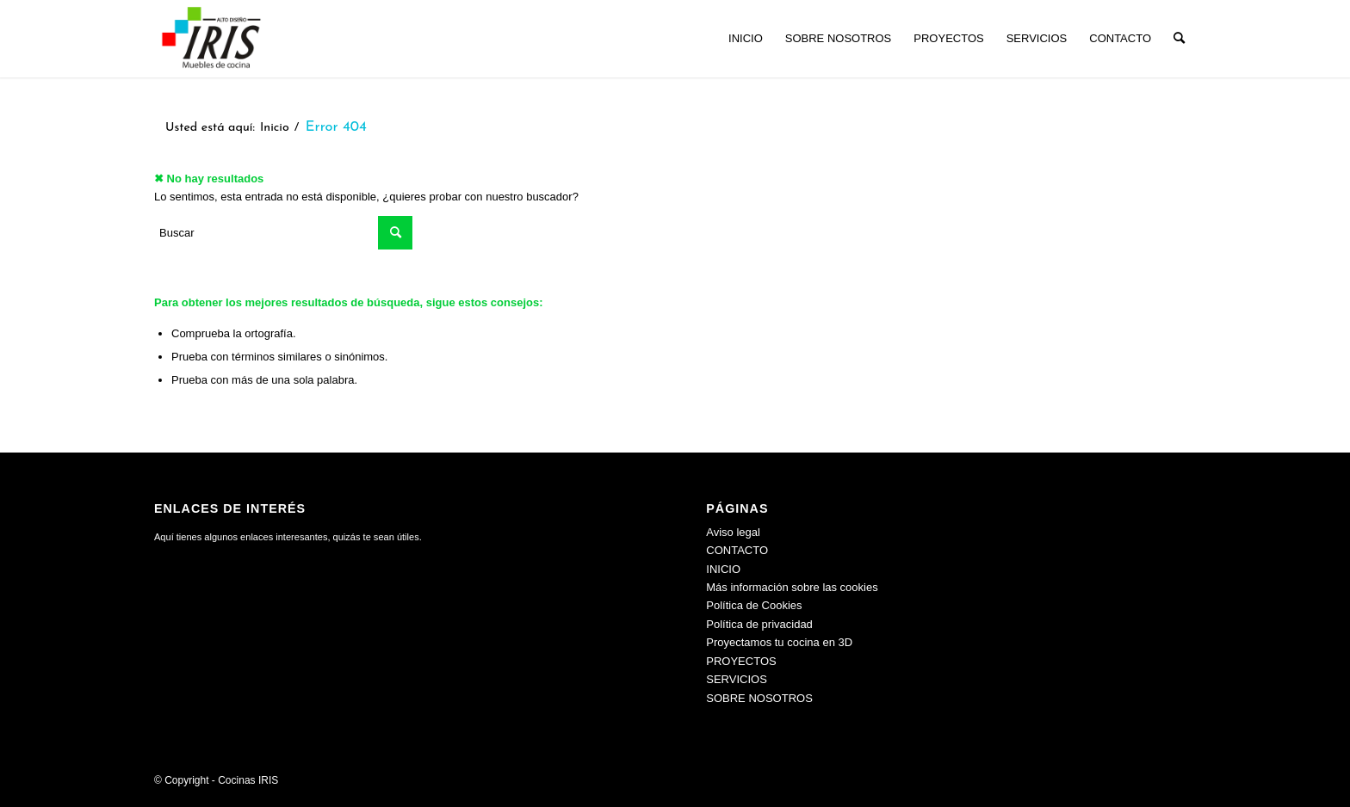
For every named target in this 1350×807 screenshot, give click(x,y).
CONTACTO (737, 550)
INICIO (723, 569)
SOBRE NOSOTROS (759, 698)
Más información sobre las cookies (791, 587)
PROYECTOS (741, 661)
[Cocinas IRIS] (211, 38)
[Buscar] (1179, 38)
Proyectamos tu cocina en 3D (779, 642)
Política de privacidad (759, 624)
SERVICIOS (736, 679)
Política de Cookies (754, 605)
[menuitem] (745, 38)
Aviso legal (733, 532)
